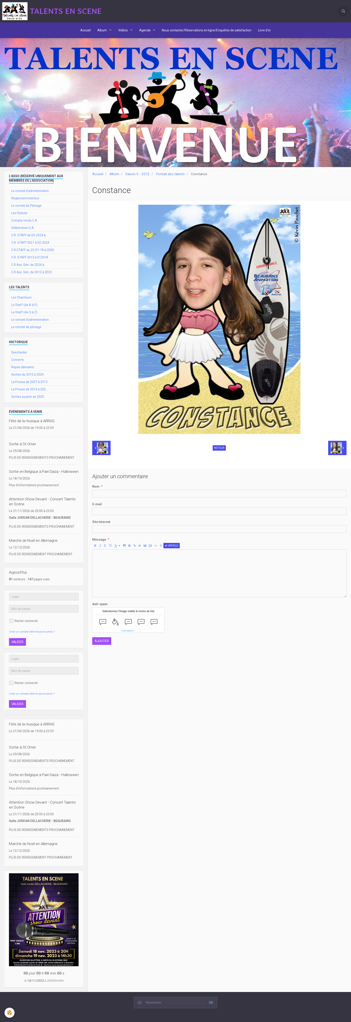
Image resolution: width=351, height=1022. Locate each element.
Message (99, 539)
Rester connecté (23, 621)
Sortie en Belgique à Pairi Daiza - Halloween (44, 471)
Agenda (145, 30)
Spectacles (19, 352)
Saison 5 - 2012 (137, 174)
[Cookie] (9, 1013)
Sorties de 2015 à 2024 (27, 374)
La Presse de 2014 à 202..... (30, 389)
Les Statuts (19, 213)
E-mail (97, 504)
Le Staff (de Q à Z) (24, 312)
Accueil (85, 30)
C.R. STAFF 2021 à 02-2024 (30, 242)
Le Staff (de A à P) (24, 305)
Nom (95, 486)
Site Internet (101, 522)
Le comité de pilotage (26, 327)
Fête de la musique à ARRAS (32, 421)
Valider (17, 642)
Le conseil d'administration (30, 191)
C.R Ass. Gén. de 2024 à (27, 265)
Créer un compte (18, 631)
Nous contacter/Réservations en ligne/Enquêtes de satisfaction (206, 30)
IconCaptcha (127, 631)
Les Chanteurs (21, 297)
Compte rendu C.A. (24, 220)
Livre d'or (264, 30)
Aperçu (171, 545)
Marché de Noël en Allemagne (33, 540)
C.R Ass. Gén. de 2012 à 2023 (31, 272)
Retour (219, 448)
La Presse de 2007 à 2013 (29, 382)
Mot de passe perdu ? (42, 631)
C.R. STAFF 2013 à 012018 (29, 257)
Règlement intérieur (25, 198)
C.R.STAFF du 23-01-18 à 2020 (32, 250)
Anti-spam (100, 604)
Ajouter (102, 641)
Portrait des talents (170, 174)
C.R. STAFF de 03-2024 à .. (29, 235)
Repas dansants (22, 367)
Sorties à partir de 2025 (27, 396)
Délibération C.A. (22, 228)
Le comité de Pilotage (26, 205)
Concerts (17, 359)
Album (102, 30)
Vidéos (123, 30)
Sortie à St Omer (22, 444)
